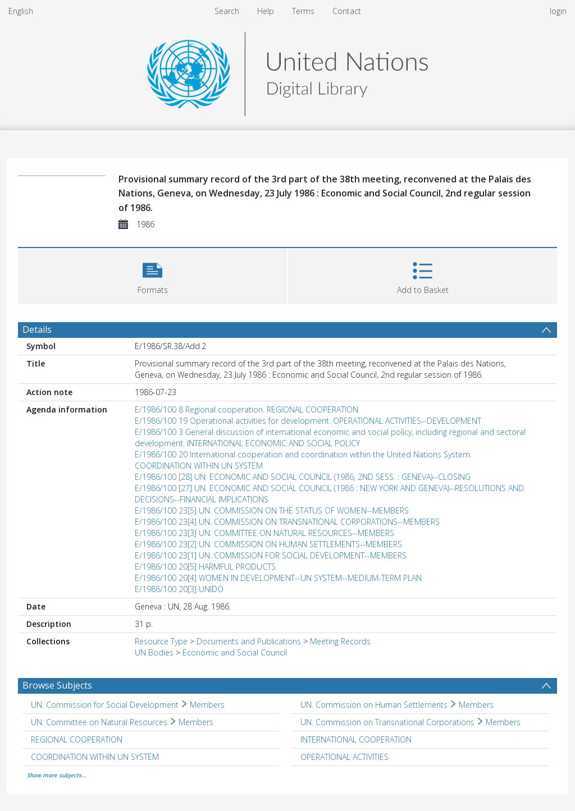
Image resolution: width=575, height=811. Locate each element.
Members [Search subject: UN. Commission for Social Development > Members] (207, 704)
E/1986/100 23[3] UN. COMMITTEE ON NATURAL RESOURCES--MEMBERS (264, 533)
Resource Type (161, 641)
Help (265, 11)
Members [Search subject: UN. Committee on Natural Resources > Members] (196, 722)
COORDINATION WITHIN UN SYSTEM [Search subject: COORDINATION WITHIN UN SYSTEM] (95, 757)
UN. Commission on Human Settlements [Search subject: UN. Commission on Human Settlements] (374, 704)
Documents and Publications (249, 641)
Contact (346, 11)
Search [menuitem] (227, 11)
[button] (152, 274)
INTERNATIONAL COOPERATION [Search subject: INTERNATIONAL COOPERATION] (356, 739)
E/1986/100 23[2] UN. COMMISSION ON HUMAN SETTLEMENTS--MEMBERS (268, 544)
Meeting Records (340, 641)
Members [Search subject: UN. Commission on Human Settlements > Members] (476, 704)
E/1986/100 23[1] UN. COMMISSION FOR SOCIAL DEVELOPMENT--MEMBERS (271, 555)
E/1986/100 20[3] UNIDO (179, 589)
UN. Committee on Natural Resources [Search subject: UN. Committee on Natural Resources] (99, 722)
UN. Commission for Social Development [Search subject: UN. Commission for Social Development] (105, 704)
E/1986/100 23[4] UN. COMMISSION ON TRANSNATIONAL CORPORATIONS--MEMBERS (287, 521)
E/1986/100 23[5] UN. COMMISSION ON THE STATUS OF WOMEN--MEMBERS (272, 510)
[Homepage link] (287, 71)
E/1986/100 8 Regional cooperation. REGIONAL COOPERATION (246, 409)
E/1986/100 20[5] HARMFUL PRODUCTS (205, 566)
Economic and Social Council (234, 652)
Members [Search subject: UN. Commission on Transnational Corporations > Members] (503, 722)
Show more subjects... (56, 775)
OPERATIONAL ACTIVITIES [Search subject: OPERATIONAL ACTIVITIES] (344, 757)
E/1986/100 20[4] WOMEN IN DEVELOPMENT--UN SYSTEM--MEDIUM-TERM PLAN (278, 577)
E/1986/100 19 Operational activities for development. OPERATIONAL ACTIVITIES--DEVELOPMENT (308, 420)
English (20, 11)
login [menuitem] (558, 11)
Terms (303, 11)
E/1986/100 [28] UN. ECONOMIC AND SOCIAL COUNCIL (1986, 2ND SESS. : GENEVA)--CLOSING (303, 476)
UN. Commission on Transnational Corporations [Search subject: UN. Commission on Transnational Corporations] (387, 722)
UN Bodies (154, 652)
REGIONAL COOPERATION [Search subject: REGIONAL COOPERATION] (76, 739)
